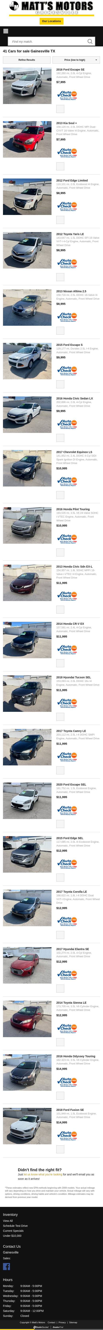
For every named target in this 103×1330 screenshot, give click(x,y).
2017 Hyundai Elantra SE (72, 949)
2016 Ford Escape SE (70, 69)
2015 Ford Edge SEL (69, 838)
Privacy (62, 1322)
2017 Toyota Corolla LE (71, 891)
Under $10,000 (12, 1235)
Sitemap (73, 1322)
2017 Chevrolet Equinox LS (74, 452)
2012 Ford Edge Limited (72, 180)
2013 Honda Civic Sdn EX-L (74, 566)
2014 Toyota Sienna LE (71, 1002)
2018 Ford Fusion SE (70, 1109)
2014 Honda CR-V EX (70, 623)
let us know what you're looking (43, 1174)
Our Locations (51, 21)
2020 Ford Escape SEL (71, 784)
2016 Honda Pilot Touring (73, 509)
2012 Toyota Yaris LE (70, 234)
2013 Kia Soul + (66, 123)
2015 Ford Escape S (69, 344)
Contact (52, 1322)
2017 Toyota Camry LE (71, 731)
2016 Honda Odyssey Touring (75, 1056)
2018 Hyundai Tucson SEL (73, 677)
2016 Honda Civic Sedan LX (74, 398)
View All (8, 1220)
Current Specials (13, 1230)
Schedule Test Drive (15, 1225)
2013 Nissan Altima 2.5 (71, 291)
